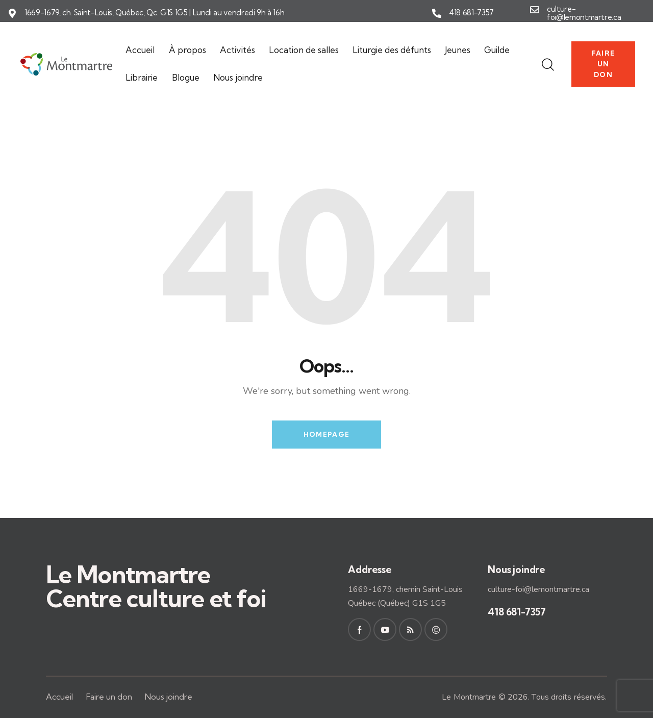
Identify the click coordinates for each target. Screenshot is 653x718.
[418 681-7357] (436, 13)
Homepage (326, 434)
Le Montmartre (469, 697)
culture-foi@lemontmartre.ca (584, 13)
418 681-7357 (471, 13)
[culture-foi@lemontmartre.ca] (534, 9)
